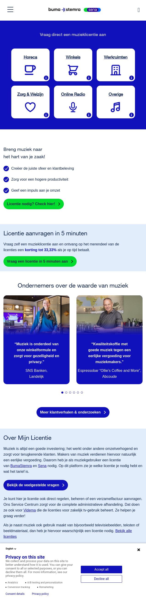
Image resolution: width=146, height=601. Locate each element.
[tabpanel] (36, 339)
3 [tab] (71, 394)
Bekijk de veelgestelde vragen (33, 485)
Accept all (101, 569)
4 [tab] (75, 394)
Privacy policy (40, 594)
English (11, 549)
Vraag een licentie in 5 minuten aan (37, 261)
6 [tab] (83, 394)
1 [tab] (63, 394)
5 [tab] (79, 394)
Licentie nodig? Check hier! (31, 204)
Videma (29, 510)
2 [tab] (67, 394)
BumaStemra (21, 466)
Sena (42, 466)
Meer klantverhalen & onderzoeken (70, 412)
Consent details (15, 594)
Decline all (101, 579)
